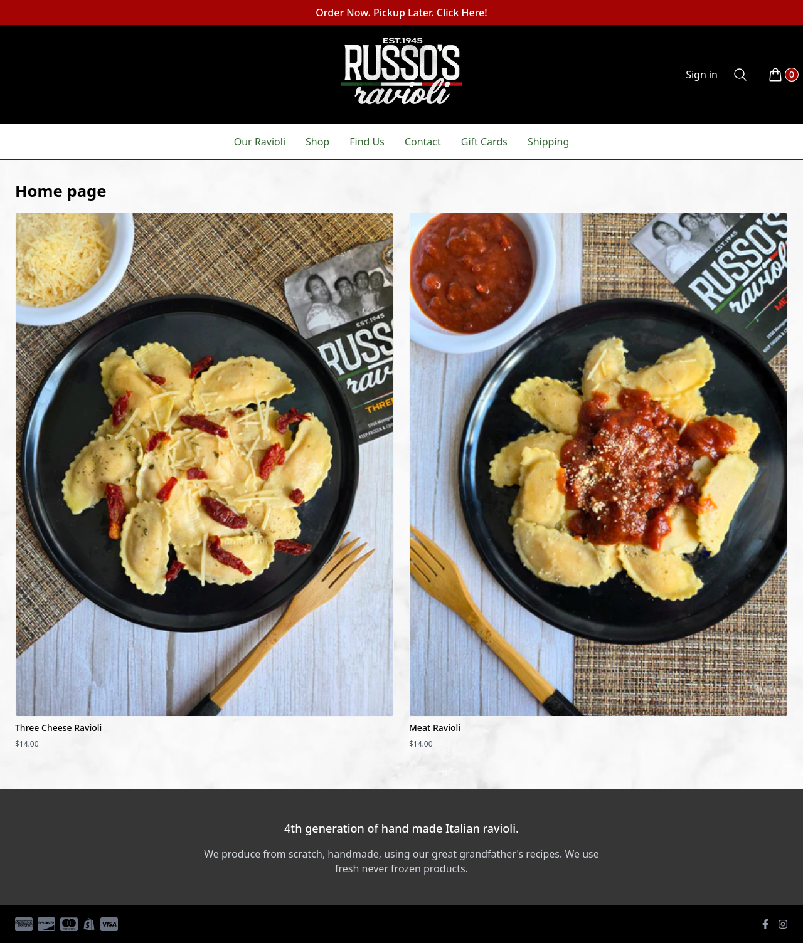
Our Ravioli (259, 142)
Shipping (548, 142)
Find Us (367, 142)
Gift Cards (484, 142)
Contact (423, 142)
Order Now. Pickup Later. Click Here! (401, 12)
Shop (317, 142)
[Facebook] (765, 924)
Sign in (702, 75)
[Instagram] (783, 924)
